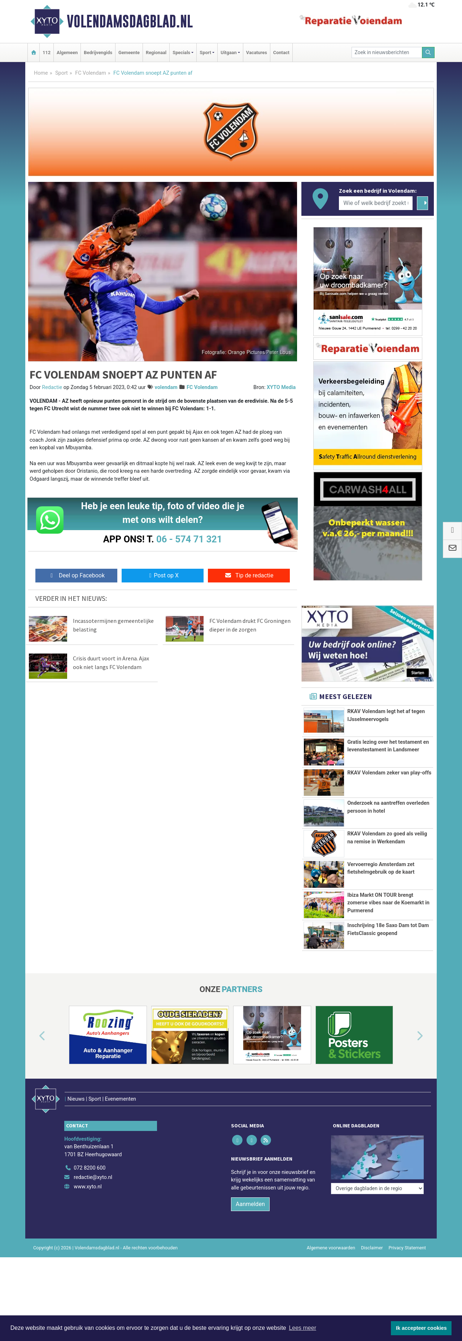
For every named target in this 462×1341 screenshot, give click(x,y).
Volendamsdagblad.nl (130, 21)
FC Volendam (90, 73)
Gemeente (129, 52)
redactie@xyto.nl (93, 1177)
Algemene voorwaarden (331, 1247)
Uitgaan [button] (228, 52)
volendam (166, 387)
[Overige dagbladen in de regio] (377, 1188)
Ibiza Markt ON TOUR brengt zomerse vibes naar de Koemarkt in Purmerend (388, 903)
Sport (61, 73)
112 (47, 52)
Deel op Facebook (76, 575)
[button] (34, 1036)
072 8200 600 (89, 1168)
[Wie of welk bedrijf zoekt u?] (376, 203)
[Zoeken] (428, 52)
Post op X (163, 575)
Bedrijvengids (98, 52)
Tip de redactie (249, 575)
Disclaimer (372, 1247)
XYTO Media (281, 387)
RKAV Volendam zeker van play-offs (389, 773)
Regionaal (156, 52)
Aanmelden (250, 1204)
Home (41, 73)
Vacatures (256, 52)
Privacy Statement (407, 1247)
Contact (281, 52)
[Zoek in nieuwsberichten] (387, 52)
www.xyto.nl (87, 1187)
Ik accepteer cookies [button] (421, 1328)
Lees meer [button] (302, 1328)
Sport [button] (205, 52)
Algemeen (67, 52)
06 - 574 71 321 (189, 539)
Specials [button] (181, 52)
